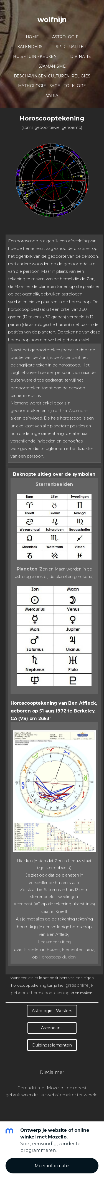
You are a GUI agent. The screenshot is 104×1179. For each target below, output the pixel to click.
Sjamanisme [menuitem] (52, 66)
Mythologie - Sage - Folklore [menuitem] (52, 85)
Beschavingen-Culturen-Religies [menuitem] (52, 76)
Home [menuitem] (32, 36)
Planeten (27, 569)
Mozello (55, 1087)
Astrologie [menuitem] (65, 36)
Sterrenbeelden (54, 484)
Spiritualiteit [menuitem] (71, 46)
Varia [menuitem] (52, 95)
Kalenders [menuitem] (29, 46)
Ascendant (70, 357)
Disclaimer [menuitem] (52, 1072)
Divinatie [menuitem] (80, 56)
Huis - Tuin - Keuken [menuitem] (35, 56)
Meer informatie (52, 1165)
